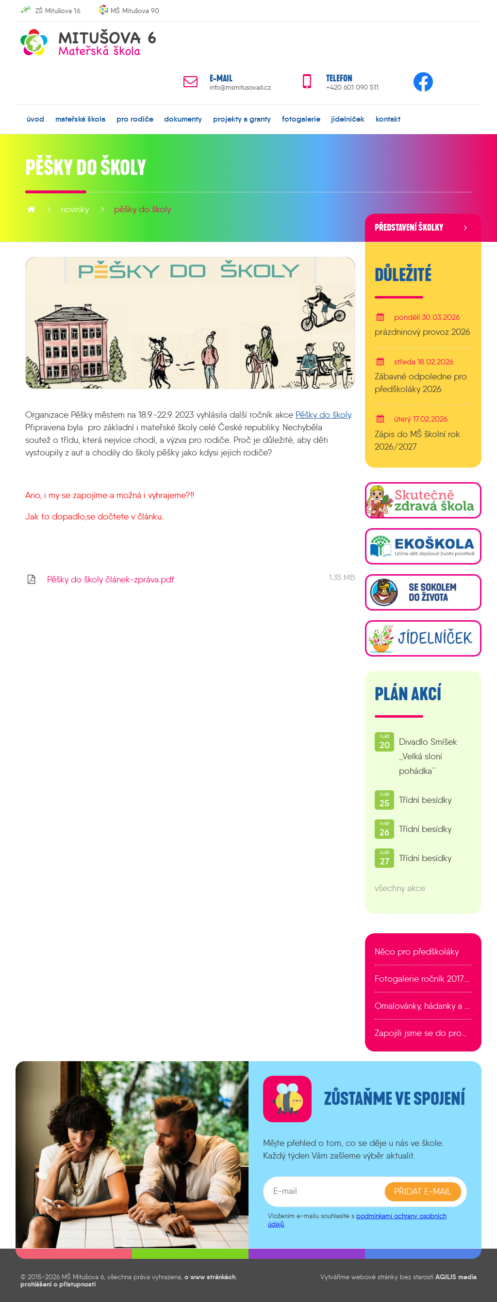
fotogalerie (301, 119)
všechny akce (400, 888)
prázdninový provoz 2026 (422, 332)
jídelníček (347, 119)
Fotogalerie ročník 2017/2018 (423, 978)
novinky (75, 209)
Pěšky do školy (142, 209)
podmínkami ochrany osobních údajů (357, 1219)
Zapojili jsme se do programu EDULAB (423, 1033)
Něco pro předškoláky (417, 951)
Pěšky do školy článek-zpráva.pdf (110, 579)
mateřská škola (80, 119)
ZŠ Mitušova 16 (57, 10)
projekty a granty (242, 119)
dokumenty (183, 119)
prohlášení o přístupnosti (58, 1284)
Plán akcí (408, 694)
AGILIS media (456, 1276)
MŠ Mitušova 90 (135, 10)
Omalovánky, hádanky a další (423, 1006)
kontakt (388, 119)
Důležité (403, 275)
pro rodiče (134, 119)
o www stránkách (209, 1276)
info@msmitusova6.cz (240, 87)
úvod (35, 119)
